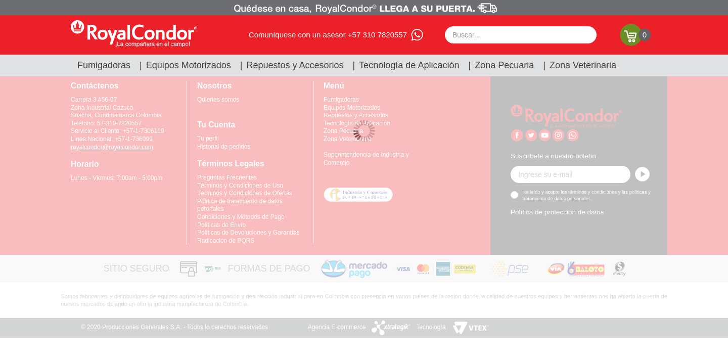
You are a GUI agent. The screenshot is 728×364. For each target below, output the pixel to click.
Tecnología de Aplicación (409, 65)
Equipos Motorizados (188, 65)
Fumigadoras (103, 65)
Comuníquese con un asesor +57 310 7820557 (328, 34)
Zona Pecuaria (504, 65)
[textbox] (521, 34)
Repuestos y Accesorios (295, 65)
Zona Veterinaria (583, 65)
